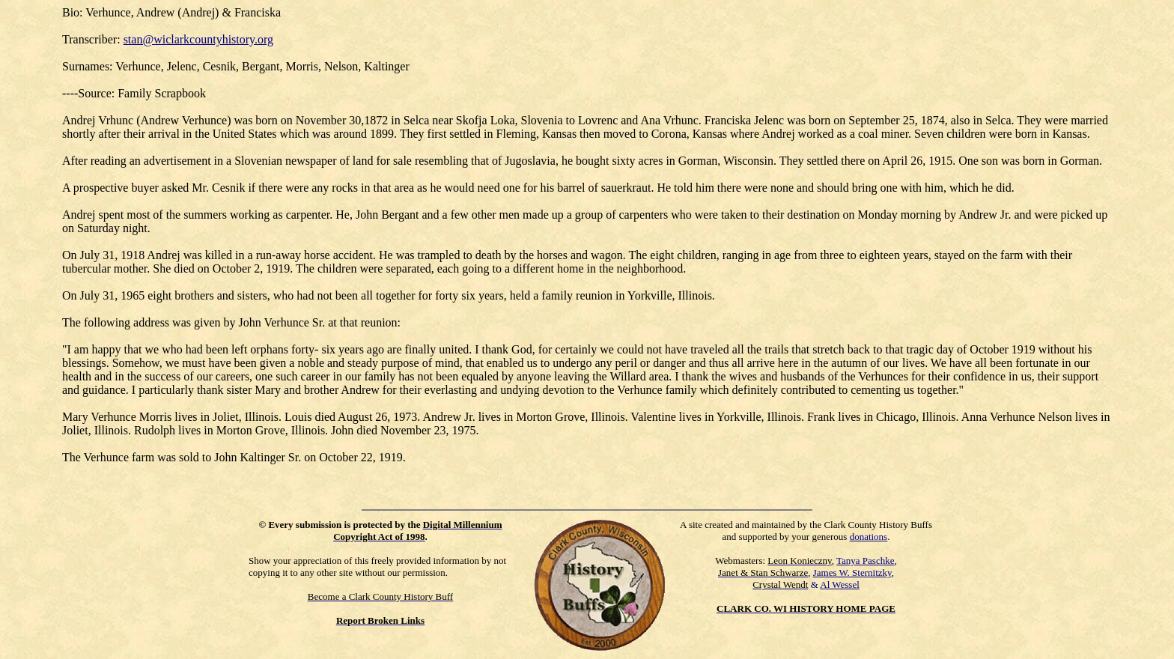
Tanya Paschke (865, 560)
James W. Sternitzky (852, 572)
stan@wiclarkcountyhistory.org (198, 39)
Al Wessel (840, 584)
